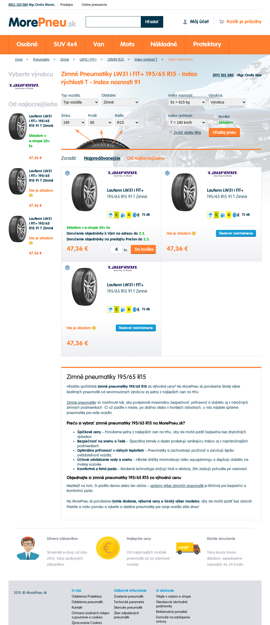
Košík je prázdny (240, 22)
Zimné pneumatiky (81, 402)
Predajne (66, 5)
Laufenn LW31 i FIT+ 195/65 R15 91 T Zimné (41, 121)
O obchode (165, 590)
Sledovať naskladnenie (236, 233)
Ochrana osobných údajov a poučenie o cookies (90, 615)
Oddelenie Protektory (87, 596)
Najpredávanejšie (102, 158)
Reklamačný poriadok (171, 612)
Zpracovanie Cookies (87, 623)
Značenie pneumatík (129, 596)
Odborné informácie (130, 590)
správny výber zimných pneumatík (177, 485)
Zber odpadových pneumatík (126, 615)
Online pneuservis (94, 5)
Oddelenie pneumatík (87, 602)
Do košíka (144, 249)
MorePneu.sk (36, 592)
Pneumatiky (41, 59)
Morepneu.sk (42, 18)
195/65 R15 (115, 59)
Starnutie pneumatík (128, 608)
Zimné (64, 59)
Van (98, 44)
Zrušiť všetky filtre (185, 132)
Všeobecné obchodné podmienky (172, 604)
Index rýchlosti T (145, 59)
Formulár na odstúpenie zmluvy (173, 619)
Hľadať (152, 21)
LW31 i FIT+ (88, 59)
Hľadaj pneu (224, 132)
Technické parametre (129, 602)
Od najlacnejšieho (146, 158)
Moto (127, 44)
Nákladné (164, 44)
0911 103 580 (18, 5)
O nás (76, 590)
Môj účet (196, 22)
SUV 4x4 (65, 44)
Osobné (27, 44)
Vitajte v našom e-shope (173, 596)
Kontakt (77, 608)
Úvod (18, 59)
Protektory (207, 44)
